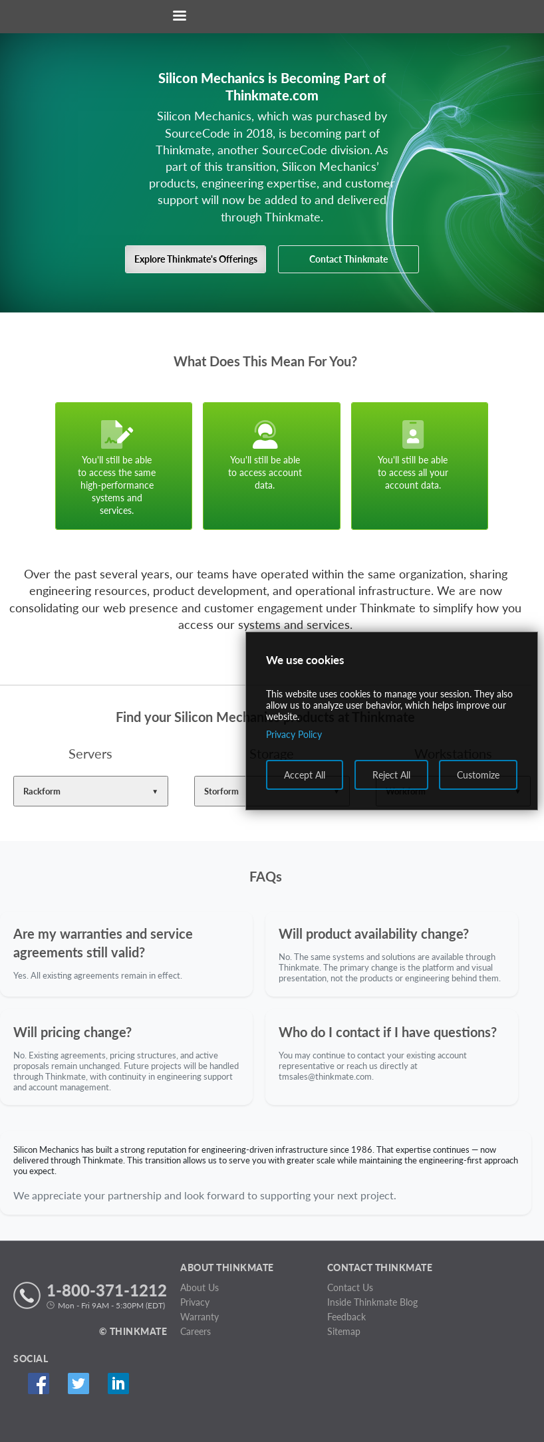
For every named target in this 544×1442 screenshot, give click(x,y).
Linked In (118, 1383)
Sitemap (343, 1331)
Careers (195, 1331)
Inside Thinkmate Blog (372, 1302)
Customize (478, 775)
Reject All (391, 775)
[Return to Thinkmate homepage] (269, 17)
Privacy (194, 1302)
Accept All (304, 775)
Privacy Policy (294, 734)
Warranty (199, 1316)
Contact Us (350, 1287)
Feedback (346, 1316)
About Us (199, 1287)
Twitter (78, 1383)
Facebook (38, 1383)
